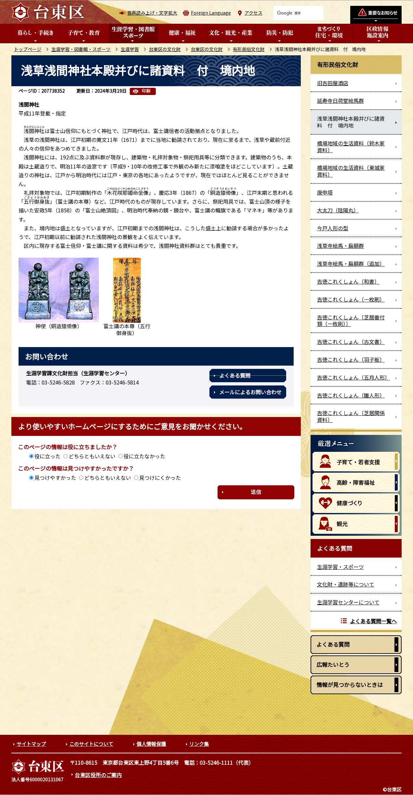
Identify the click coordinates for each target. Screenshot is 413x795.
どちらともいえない (92, 456)
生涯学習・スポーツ (340, 567)
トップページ (27, 49)
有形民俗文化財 (249, 49)
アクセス (253, 12)
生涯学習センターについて (348, 602)
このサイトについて (91, 743)
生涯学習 (130, 49)
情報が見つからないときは (349, 684)
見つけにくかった (160, 477)
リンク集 (199, 743)
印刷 (146, 90)
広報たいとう (333, 664)
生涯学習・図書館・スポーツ (81, 49)
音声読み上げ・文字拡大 (152, 12)
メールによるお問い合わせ (250, 392)
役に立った (47, 456)
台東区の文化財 (165, 49)
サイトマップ (31, 743)
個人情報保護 (151, 743)
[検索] (298, 13)
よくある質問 (234, 375)
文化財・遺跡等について (345, 584)
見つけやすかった (55, 477)
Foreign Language (211, 12)
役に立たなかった (144, 456)
